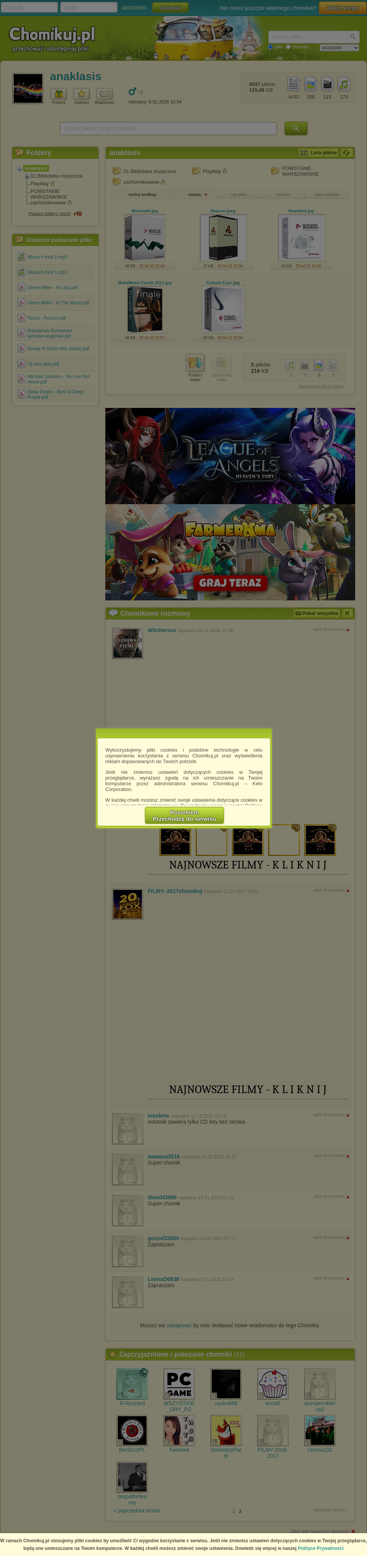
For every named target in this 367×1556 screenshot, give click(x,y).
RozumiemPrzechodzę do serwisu (184, 815)
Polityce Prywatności (321, 1548)
